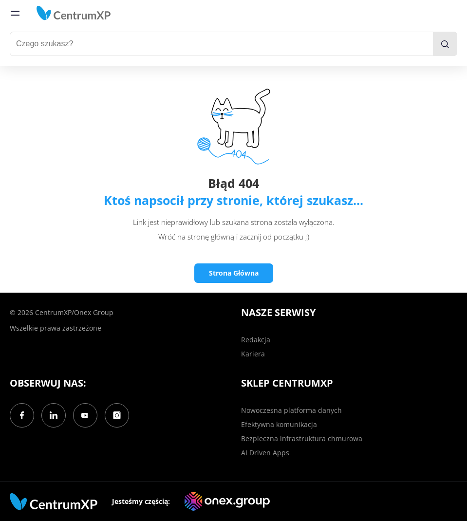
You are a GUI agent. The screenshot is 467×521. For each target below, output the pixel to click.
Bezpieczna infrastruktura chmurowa (301, 438)
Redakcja (255, 339)
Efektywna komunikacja (279, 424)
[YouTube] (85, 415)
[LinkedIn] (53, 415)
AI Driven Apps (265, 452)
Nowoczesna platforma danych (291, 410)
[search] (445, 44)
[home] (73, 13)
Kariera (253, 353)
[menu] (15, 13)
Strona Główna (234, 273)
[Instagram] (117, 415)
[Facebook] (22, 415)
